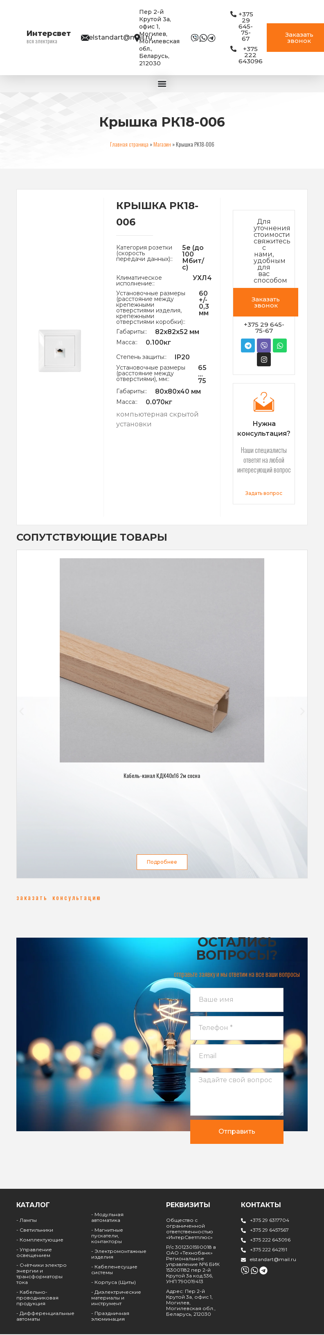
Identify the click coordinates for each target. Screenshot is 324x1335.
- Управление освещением (34, 1256)
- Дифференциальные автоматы (45, 1320)
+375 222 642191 (268, 1253)
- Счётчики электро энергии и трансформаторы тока (41, 1277)
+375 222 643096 (270, 1243)
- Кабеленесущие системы (114, 1273)
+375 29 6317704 (269, 1224)
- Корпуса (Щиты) (113, 1286)
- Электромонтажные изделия (118, 1258)
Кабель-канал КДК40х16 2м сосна (162, 774)
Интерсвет (49, 33)
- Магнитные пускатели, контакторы (107, 1239)
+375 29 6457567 (269, 1233)
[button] (21, 710)
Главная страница (129, 143)
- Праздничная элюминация (110, 1320)
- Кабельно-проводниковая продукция (37, 1301)
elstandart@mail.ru (120, 37)
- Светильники (34, 1233)
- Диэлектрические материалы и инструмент (116, 1301)
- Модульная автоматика (107, 1221)
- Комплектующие (39, 1243)
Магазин (162, 143)
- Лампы (26, 1224)
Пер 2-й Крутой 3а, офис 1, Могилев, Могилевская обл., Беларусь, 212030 (159, 37)
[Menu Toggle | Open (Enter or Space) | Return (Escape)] (162, 83)
